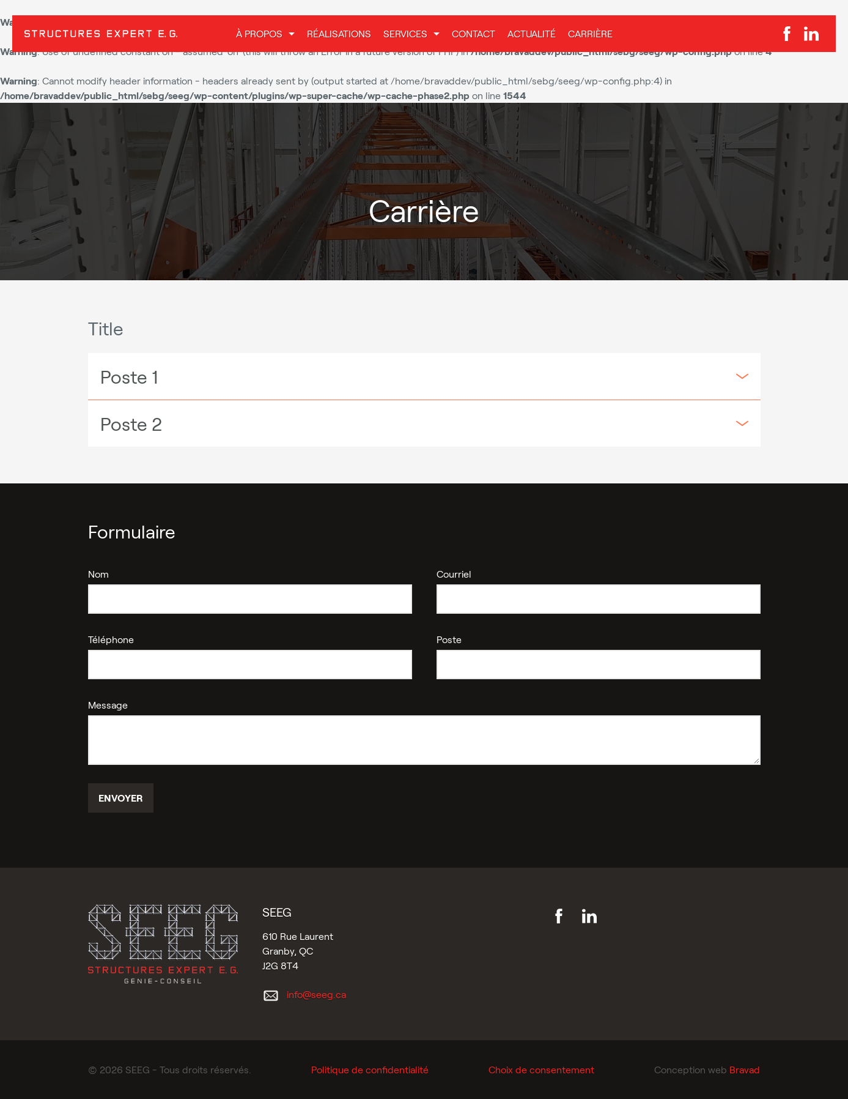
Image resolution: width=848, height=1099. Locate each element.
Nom (98, 573)
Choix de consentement (541, 1069)
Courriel (454, 573)
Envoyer (120, 797)
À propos (259, 33)
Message (108, 704)
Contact (473, 33)
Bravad (744, 1069)
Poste (449, 639)
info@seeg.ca (316, 994)
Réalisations (339, 33)
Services (405, 33)
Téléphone (111, 639)
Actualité (531, 33)
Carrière (590, 33)
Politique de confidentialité (370, 1069)
